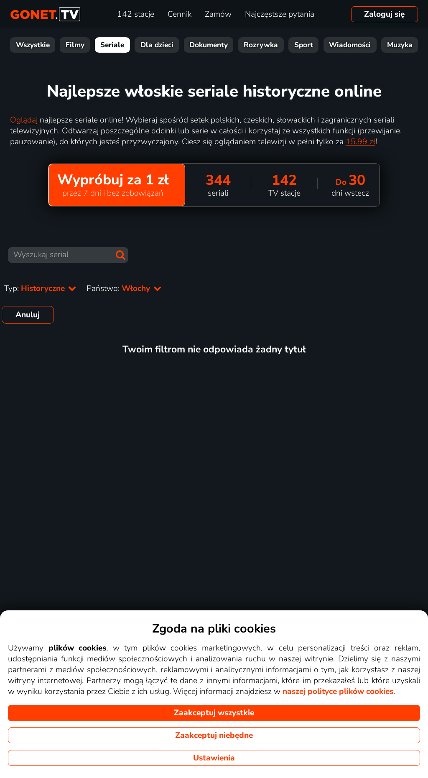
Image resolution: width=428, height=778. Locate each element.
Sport (303, 45)
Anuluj (27, 314)
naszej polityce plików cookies (338, 691)
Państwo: (124, 288)
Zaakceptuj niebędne (214, 735)
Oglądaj (24, 120)
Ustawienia (214, 757)
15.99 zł (360, 141)
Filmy (75, 45)
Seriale (112, 45)
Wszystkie (33, 45)
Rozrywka (261, 45)
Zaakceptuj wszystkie (214, 712)
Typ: (40, 288)
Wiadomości (350, 45)
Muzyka (400, 45)
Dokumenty (208, 45)
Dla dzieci (156, 45)
